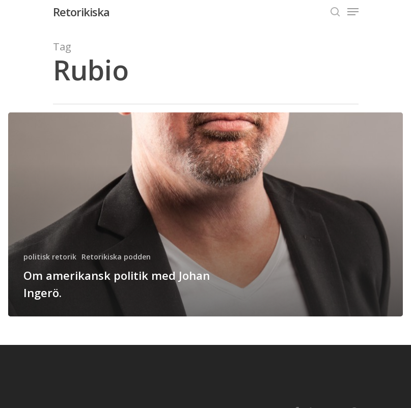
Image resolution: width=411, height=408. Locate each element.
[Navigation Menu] (353, 12)
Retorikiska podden (116, 256)
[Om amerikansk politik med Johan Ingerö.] (205, 214)
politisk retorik (49, 256)
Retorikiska (81, 11)
